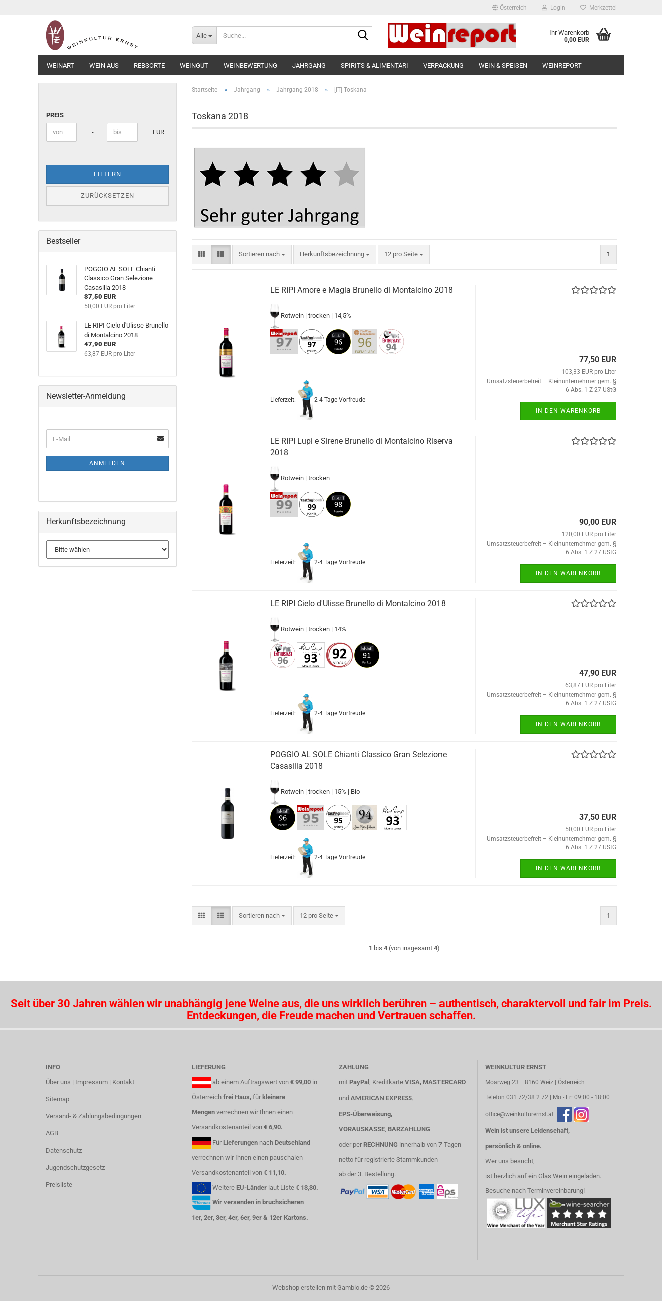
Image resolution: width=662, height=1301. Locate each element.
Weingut (194, 65)
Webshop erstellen (298, 1287)
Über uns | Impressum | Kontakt (90, 1082)
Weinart (60, 65)
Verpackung (443, 65)
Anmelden (107, 463)
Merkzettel (598, 7)
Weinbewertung (250, 65)
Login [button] (553, 7)
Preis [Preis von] (55, 115)
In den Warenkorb (568, 410)
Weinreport (562, 65)
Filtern (107, 174)
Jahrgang (309, 65)
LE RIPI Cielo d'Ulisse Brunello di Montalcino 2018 (358, 603)
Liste (287, 1187)
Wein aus (104, 65)
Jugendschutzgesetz (75, 1167)
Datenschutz (64, 1150)
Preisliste (59, 1184)
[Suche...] (204, 35)
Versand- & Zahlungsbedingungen (93, 1116)
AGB (52, 1133)
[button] (509, 7)
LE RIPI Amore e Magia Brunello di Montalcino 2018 (361, 290)
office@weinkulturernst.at (519, 1114)
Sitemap (57, 1099)
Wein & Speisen (503, 65)
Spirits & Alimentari (374, 65)
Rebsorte (149, 65)
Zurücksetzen (107, 195)
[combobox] (262, 254)
